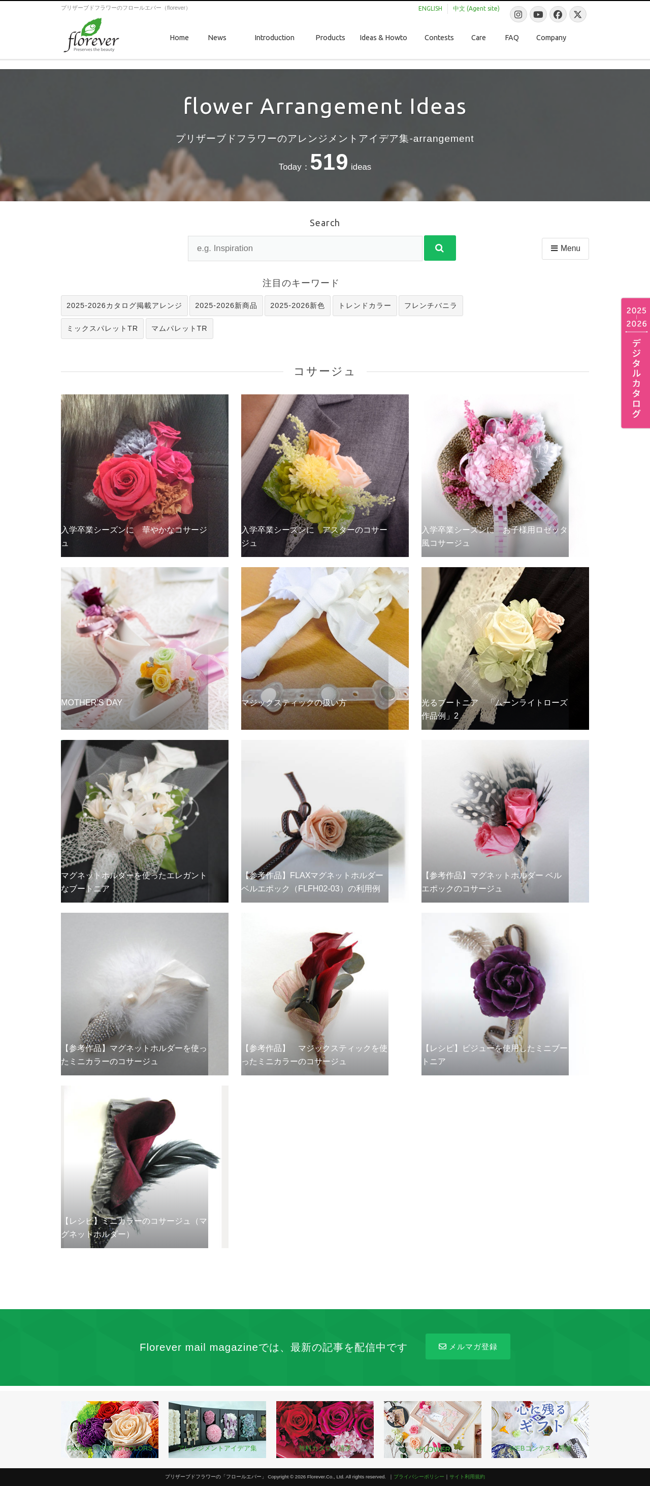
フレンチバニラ (431, 305)
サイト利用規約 (467, 1476)
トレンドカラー (365, 305)
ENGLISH (430, 8)
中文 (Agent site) (476, 8)
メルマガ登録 (468, 1346)
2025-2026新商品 (226, 305)
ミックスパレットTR (102, 328)
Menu (564, 248)
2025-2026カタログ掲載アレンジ (124, 305)
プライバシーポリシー (419, 1476)
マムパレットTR (179, 328)
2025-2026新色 (297, 305)
